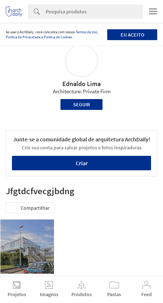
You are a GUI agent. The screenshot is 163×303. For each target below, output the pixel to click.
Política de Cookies (58, 37)
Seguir (81, 104)
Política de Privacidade (23, 37)
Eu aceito (132, 34)
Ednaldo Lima (81, 84)
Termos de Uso (86, 32)
